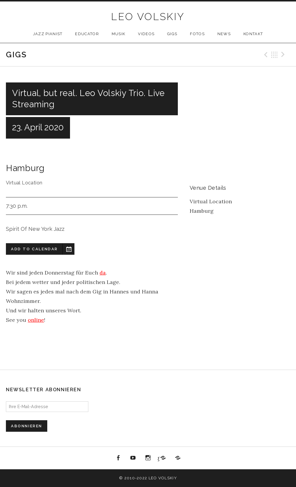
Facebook (118, 458)
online (36, 319)
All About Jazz (178, 458)
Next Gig (284, 55)
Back (274, 55)
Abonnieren (26, 426)
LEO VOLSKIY (148, 16)
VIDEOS (146, 34)
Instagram (148, 458)
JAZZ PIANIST (48, 34)
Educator (87, 34)
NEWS (224, 34)
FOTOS (197, 34)
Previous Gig (265, 55)
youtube (133, 458)
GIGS (172, 34)
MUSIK (119, 34)
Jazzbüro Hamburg (158, 458)
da (103, 272)
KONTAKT (253, 34)
